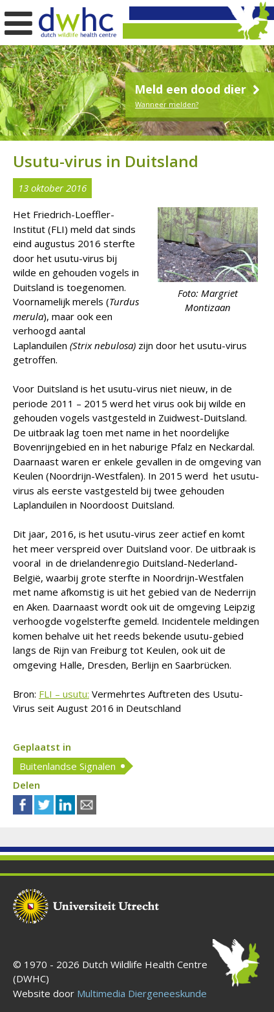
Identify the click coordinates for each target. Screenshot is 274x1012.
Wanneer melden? (166, 104)
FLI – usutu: (64, 693)
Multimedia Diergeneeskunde (142, 993)
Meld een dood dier (198, 89)
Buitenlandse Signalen (67, 766)
